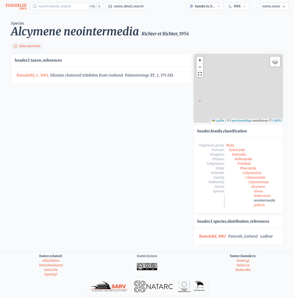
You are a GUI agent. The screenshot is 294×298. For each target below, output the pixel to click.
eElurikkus (50, 260)
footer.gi (243, 260)
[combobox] (205, 6)
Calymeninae (258, 182)
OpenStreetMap (240, 120)
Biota (230, 145)
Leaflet (218, 120)
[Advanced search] (126, 6)
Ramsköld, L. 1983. (33, 75)
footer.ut (243, 265)
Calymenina (252, 173)
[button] (199, 60)
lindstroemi (262, 196)
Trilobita (244, 164)
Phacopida (248, 168)
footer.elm (243, 270)
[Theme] (254, 6)
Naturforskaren (51, 265)
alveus (258, 191)
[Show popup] (67, 6)
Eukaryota (237, 150)
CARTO (277, 120)
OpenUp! (50, 274)
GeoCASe (51, 270)
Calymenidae (256, 177)
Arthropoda (243, 159)
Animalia (239, 154)
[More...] (274, 6)
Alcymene (258, 186)
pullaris (259, 205)
